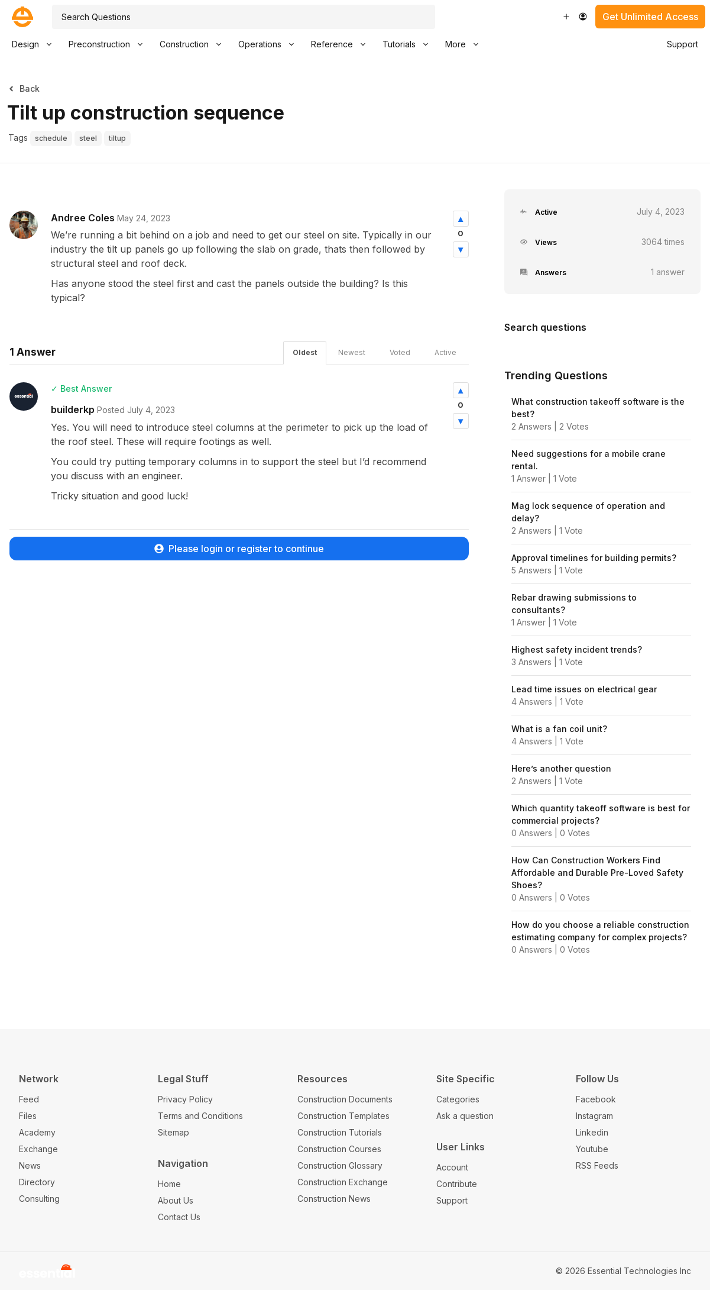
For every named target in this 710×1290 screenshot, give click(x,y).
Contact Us (179, 1217)
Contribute (456, 1184)
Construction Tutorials (339, 1132)
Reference (342, 44)
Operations (270, 44)
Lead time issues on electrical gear (584, 689)
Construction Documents (345, 1099)
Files (28, 1116)
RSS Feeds (597, 1165)
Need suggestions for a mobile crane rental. (588, 460)
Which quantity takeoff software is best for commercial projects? (600, 814)
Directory (37, 1182)
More (466, 44)
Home (169, 1184)
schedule (51, 138)
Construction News (334, 1199)
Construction (195, 44)
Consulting (39, 1199)
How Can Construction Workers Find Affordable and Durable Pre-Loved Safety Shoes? (597, 872)
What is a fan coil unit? (559, 729)
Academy (37, 1132)
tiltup (117, 138)
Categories (457, 1099)
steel (88, 138)
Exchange (38, 1149)
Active (445, 352)
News (30, 1165)
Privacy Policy (185, 1099)
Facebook (596, 1099)
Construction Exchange (342, 1182)
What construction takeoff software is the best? (598, 407)
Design (36, 44)
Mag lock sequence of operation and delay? (588, 512)
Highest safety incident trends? (576, 649)
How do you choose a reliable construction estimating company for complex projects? (600, 931)
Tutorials (409, 44)
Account (452, 1167)
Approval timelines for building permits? (593, 558)
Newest (351, 352)
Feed (29, 1099)
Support (682, 44)
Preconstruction (110, 44)
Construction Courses (339, 1149)
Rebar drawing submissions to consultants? (574, 603)
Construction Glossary (339, 1165)
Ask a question (465, 1116)
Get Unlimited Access (650, 16)
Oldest (305, 352)
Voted (400, 352)
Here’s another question (561, 768)
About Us (175, 1200)
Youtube (592, 1149)
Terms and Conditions (200, 1116)
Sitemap (173, 1132)
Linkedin (592, 1132)
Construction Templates (343, 1116)
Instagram (594, 1116)
